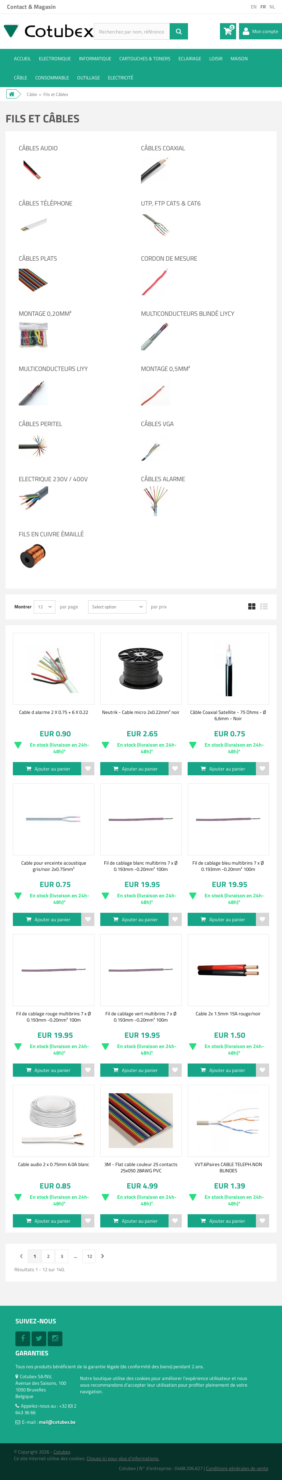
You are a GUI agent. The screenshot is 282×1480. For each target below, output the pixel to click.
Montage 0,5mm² (165, 368)
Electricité (120, 77)
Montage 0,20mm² (45, 313)
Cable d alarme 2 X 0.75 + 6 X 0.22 (53, 712)
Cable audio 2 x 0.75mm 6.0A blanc (53, 1164)
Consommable (52, 77)
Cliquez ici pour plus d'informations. (123, 1458)
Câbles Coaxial (163, 148)
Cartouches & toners (144, 58)
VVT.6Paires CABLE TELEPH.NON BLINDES (228, 1167)
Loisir (216, 58)
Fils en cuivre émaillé (51, 534)
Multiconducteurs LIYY (53, 368)
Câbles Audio (38, 148)
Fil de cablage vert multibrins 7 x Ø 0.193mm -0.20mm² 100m (141, 1016)
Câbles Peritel (40, 424)
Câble (20, 77)
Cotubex (62, 1451)
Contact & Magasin (31, 6)
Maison (239, 58)
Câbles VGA (157, 424)
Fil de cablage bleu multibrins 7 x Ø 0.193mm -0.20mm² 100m (228, 865)
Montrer (23, 606)
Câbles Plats (38, 258)
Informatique (95, 58)
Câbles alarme (163, 479)
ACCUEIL (22, 58)
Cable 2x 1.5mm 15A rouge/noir (228, 1013)
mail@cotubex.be (57, 1422)
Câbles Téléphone (45, 203)
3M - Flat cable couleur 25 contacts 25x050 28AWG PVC (140, 1167)
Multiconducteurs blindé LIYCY (187, 313)
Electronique (55, 58)
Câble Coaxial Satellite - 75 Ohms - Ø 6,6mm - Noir (228, 715)
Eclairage (189, 58)
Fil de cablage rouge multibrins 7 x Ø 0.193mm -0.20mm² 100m (53, 1016)
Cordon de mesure (169, 258)
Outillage (88, 77)
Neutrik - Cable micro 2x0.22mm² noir (141, 712)
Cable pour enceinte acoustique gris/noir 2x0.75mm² (53, 865)
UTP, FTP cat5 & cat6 (171, 203)
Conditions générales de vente (237, 1468)
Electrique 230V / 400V (53, 479)
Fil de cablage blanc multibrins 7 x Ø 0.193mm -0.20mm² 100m (141, 865)
